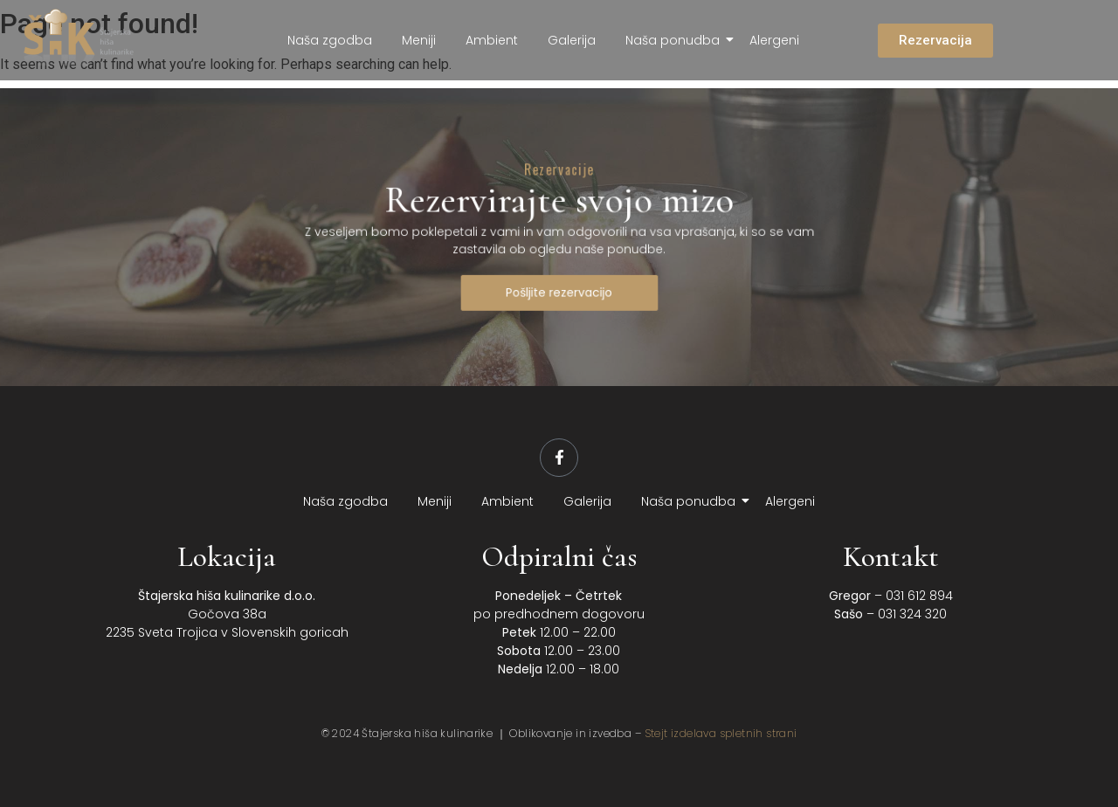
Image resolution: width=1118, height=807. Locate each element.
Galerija (572, 40)
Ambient (492, 40)
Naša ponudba (675, 40)
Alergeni (774, 40)
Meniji (419, 40)
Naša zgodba (329, 40)
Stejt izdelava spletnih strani (721, 733)
